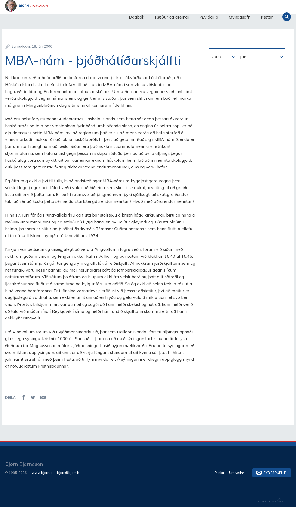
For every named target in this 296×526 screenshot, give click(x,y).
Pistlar (219, 491)
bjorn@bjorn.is (68, 491)
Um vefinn (237, 491)
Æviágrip (209, 17)
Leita (286, 16)
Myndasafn (239, 17)
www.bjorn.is (42, 491)
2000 (216, 75)
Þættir (267, 17)
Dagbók (136, 17)
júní (243, 75)
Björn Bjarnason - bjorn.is (51, 16)
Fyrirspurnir (275, 491)
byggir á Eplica (269, 519)
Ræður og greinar (172, 17)
